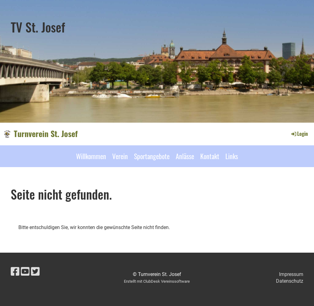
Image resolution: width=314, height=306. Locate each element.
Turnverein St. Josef (46, 133)
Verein (120, 156)
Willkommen (91, 156)
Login (299, 133)
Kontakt (209, 156)
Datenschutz (289, 281)
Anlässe (185, 156)
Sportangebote (152, 156)
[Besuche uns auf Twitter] (35, 271)
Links (231, 156)
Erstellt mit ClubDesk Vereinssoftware (157, 281)
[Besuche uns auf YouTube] (25, 271)
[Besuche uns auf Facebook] (15, 271)
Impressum (291, 274)
